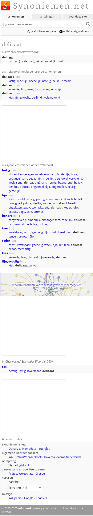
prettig (40, 199)
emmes (38, 211)
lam (53, 174)
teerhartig (24, 249)
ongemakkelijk (40, 187)
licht (74, 199)
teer (37, 89)
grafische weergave (41, 31)
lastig (12, 81)
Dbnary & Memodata (22, 448)
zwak (30, 89)
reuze (50, 199)
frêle (31, 236)
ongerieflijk (58, 187)
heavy (78, 182)
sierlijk (37, 203)
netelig (46, 81)
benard (7, 215)
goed (18, 203)
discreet (33, 257)
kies (11, 97)
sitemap (6, 512)
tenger (13, 236)
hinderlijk (63, 174)
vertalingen (47, 16)
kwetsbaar (15, 232)
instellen (62, 508)
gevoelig (14, 89)
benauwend (16, 224)
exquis (13, 211)
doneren (75, 508)
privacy (37, 508)
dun (11, 203)
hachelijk (35, 81)
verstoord (61, 178)
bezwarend (65, 182)
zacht (21, 199)
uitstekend (60, 203)
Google (28, 498)
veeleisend (15, 182)
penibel (13, 187)
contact (49, 508)
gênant (41, 182)
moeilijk (22, 81)
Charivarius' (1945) (29, 361)
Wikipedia (15, 498)
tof (80, 199)
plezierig (43, 207)
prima (27, 203)
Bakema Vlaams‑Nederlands (62, 457)
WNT (12, 457)
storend (14, 174)
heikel (56, 81)
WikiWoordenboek (29, 457)
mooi (58, 199)
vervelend (75, 178)
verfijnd (37, 97)
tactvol (33, 265)
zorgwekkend (17, 220)
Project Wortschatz (21, 473)
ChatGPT (41, 498)
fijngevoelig (22, 97)
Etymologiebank (19, 465)
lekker (13, 199)
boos (74, 174)
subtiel (47, 203)
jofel (75, 207)
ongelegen (27, 174)
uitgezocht (25, 211)
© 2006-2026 (16, 508)
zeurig (72, 187)
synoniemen (16, 16)
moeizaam (42, 174)
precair (66, 81)
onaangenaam (18, 178)
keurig (30, 199)
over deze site (78, 16)
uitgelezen (15, 207)
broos (45, 89)
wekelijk (56, 89)
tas (4, 367)
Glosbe (40, 473)
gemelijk (14, 191)
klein (66, 199)
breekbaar (65, 232)
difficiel (24, 187)
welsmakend (51, 97)
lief (61, 245)
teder (67, 207)
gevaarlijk (35, 178)
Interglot (44, 448)
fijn (23, 89)
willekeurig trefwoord (75, 31)
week (47, 245)
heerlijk (73, 203)
